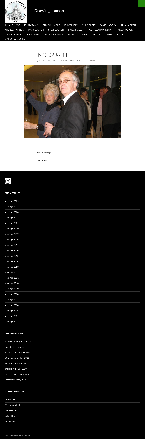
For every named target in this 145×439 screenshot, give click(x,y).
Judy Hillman (11, 416)
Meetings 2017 (12, 245)
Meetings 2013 (12, 266)
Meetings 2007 (12, 299)
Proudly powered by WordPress (17, 435)
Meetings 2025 (12, 201)
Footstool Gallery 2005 (15, 379)
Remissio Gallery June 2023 (18, 341)
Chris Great (88, 25)
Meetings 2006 (12, 305)
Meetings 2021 (12, 223)
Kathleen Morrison (100, 29)
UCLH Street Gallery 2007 (84, 61)
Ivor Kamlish (11, 421)
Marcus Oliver (124, 29)
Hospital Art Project (14, 347)
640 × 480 (64, 61)
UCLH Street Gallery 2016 (17, 357)
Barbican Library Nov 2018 (17, 352)
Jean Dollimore (51, 25)
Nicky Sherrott (54, 34)
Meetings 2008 (12, 294)
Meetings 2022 (12, 217)
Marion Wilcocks (15, 39)
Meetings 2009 (12, 288)
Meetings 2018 (12, 239)
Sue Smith (72, 34)
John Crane (31, 25)
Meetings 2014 (12, 261)
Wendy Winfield (12, 405)
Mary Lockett (36, 29)
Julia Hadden (128, 25)
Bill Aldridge (12, 25)
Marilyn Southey (92, 34)
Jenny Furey (71, 25)
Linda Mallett (76, 29)
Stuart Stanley (114, 34)
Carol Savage (33, 34)
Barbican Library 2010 (15, 363)
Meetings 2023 (12, 212)
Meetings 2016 (12, 250)
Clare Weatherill (12, 410)
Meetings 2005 (12, 310)
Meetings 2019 (12, 234)
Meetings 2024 (12, 206)
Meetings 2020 (12, 228)
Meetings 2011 (12, 277)
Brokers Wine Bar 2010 (16, 368)
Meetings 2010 (12, 283)
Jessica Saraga (13, 34)
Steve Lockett (56, 29)
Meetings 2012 (12, 272)
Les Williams (10, 399)
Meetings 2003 (12, 321)
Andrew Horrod (14, 29)
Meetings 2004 (12, 316)
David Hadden (108, 25)
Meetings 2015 (12, 256)
